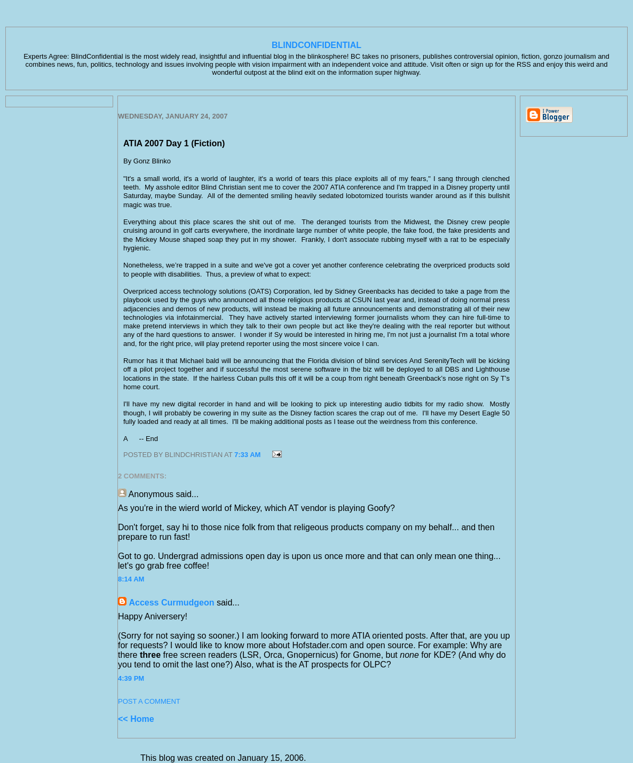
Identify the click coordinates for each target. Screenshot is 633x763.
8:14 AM (131, 579)
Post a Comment (149, 701)
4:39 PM (131, 678)
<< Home (136, 718)
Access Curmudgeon (171, 602)
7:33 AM (247, 455)
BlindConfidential (316, 45)
